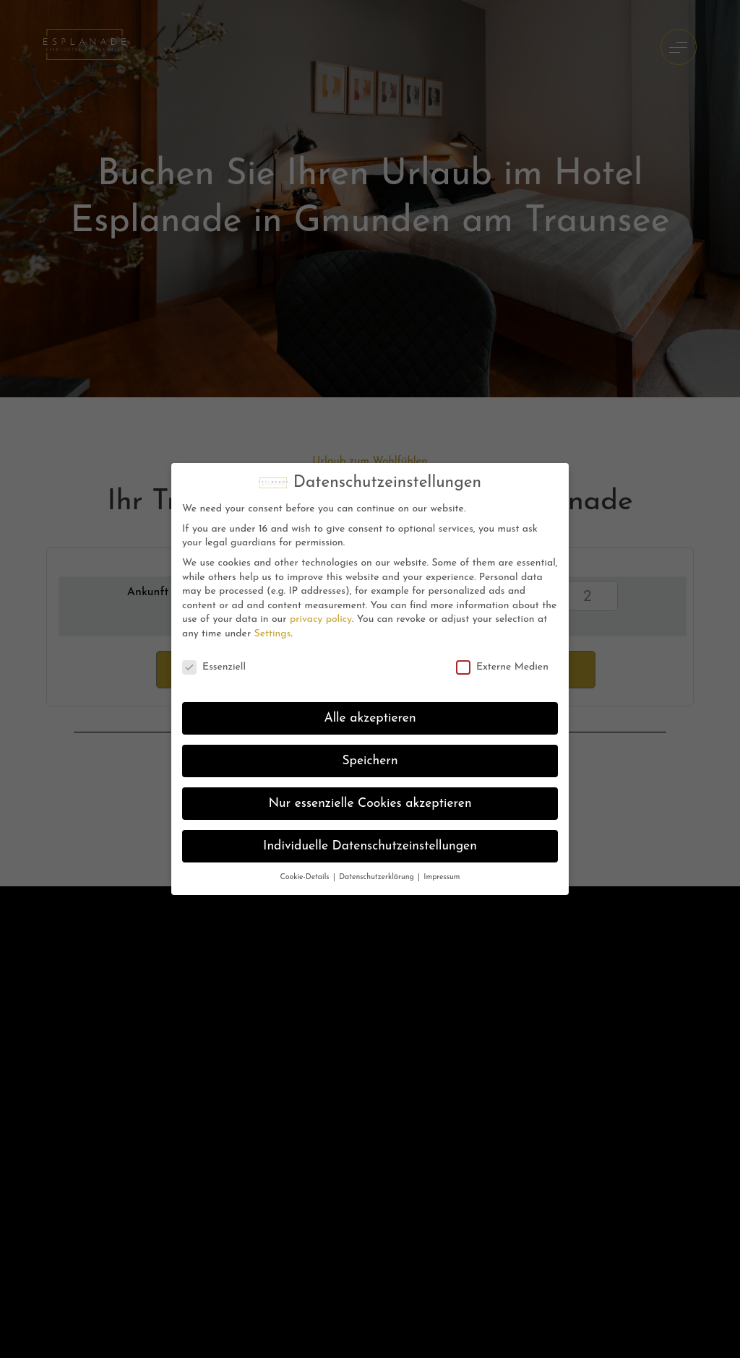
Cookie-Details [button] (306, 877)
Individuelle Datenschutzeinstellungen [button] (370, 846)
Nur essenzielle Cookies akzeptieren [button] (369, 803)
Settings (272, 633)
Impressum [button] (441, 877)
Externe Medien (502, 667)
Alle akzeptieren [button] (370, 718)
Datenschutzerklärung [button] (377, 877)
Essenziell (214, 667)
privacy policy (321, 619)
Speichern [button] (369, 761)
